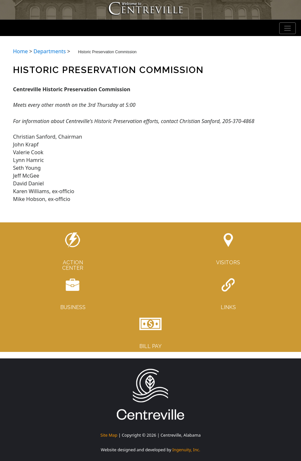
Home (20, 51)
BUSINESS (73, 307)
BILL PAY (150, 346)
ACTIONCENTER (72, 265)
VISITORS (228, 262)
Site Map (108, 435)
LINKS (228, 307)
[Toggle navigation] (287, 28)
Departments (50, 51)
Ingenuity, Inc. (186, 450)
